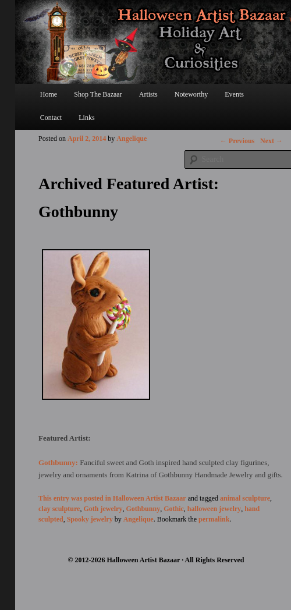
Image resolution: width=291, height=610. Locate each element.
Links (86, 118)
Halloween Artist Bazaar (149, 498)
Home (48, 94)
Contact (51, 118)
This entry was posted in (75, 498)
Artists (148, 94)
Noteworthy (191, 94)
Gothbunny (143, 509)
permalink (213, 519)
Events (234, 94)
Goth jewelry (102, 509)
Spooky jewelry (90, 519)
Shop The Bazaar (98, 94)
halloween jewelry (214, 509)
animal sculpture (245, 498)
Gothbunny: (59, 462)
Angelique (131, 138)
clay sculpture (59, 509)
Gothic (174, 509)
